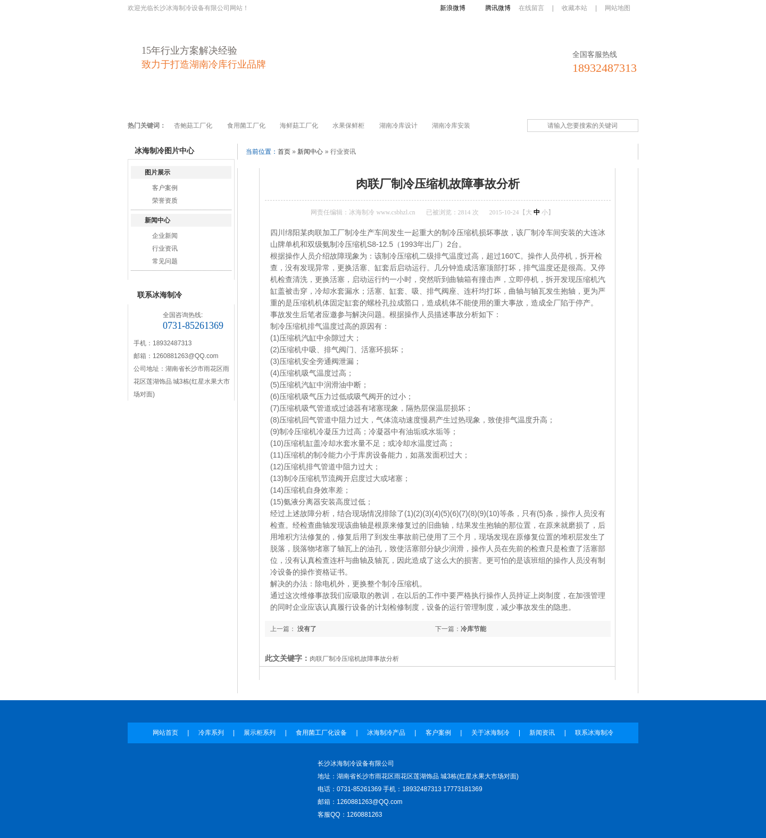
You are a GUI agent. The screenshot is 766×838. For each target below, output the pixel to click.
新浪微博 (452, 8)
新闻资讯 (538, 102)
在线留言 (531, 8)
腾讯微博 (498, 8)
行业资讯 (165, 248)
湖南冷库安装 (451, 125)
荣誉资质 (165, 200)
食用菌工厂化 (246, 125)
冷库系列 (196, 102)
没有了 (306, 629)
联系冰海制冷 (591, 102)
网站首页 (150, 102)
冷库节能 (473, 629)
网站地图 (617, 8)
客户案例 (431, 102)
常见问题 (165, 261)
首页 (284, 151)
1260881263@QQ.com (186, 356)
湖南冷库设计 (398, 125)
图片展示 (157, 172)
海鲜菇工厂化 (299, 125)
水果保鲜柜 (348, 125)
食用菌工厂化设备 (310, 102)
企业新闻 (165, 235)
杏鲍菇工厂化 (193, 125)
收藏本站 (574, 8)
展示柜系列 (245, 102)
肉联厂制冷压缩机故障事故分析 (354, 658)
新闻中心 (157, 220)
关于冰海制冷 (484, 102)
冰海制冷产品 (378, 102)
